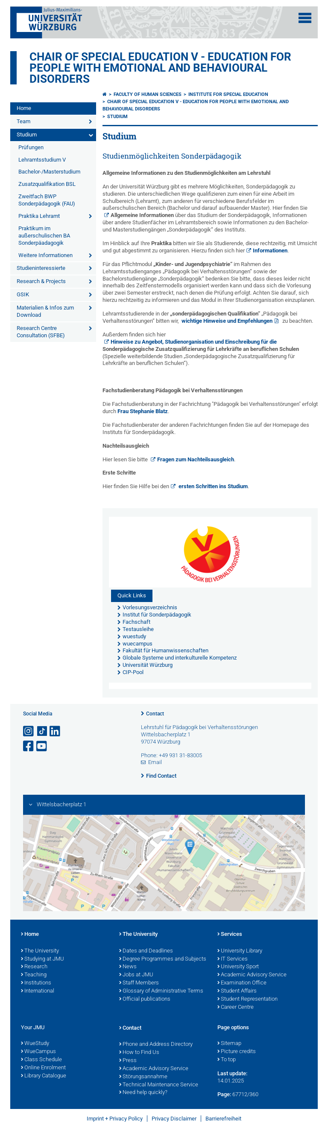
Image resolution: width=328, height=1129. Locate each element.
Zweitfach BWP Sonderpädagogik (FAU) (46, 200)
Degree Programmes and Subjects (162, 959)
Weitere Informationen (45, 255)
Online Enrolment (43, 1068)
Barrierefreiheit (223, 1118)
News (128, 967)
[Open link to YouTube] (42, 746)
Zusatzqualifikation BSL (47, 184)
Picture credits (236, 1052)
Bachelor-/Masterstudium (49, 171)
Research (34, 967)
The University (40, 951)
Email (155, 762)
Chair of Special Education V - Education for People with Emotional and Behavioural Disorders (160, 67)
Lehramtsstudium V (42, 159)
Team (23, 121)
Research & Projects (41, 281)
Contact (155, 714)
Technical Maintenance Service (158, 1085)
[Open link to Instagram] (29, 731)
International (37, 991)
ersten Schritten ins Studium (212, 486)
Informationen (270, 250)
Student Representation (247, 999)
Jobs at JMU (136, 975)
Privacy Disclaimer (174, 1118)
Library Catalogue (43, 1076)
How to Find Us (139, 1053)
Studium (27, 134)
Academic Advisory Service (252, 975)
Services (229, 934)
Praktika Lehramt (39, 216)
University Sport (238, 967)
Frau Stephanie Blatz (142, 411)
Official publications (144, 999)
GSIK (23, 294)
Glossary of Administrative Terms (161, 991)
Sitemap (229, 1044)
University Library (239, 951)
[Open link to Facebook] (29, 746)
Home (24, 108)
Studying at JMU (42, 959)
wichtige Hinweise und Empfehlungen (227, 321)
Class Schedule (41, 1060)
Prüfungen (31, 147)
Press (128, 1061)
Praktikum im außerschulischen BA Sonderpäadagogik (44, 235)
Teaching (34, 975)
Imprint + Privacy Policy (115, 1118)
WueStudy (35, 1044)
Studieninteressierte (41, 268)
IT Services (232, 959)
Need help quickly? (143, 1093)
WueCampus (38, 1052)
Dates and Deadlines (146, 951)
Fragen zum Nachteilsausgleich (195, 459)
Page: (224, 1094)
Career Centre (235, 1007)
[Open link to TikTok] (42, 731)
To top (226, 1060)
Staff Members (139, 983)
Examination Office (241, 983)
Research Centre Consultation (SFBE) (41, 332)
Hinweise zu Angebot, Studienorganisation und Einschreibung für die (200, 345)
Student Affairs (237, 991)
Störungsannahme (143, 1077)
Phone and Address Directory (156, 1044)
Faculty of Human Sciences (148, 94)
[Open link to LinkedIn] (56, 731)
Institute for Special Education (228, 94)
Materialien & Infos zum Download (45, 311)
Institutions (36, 983)
